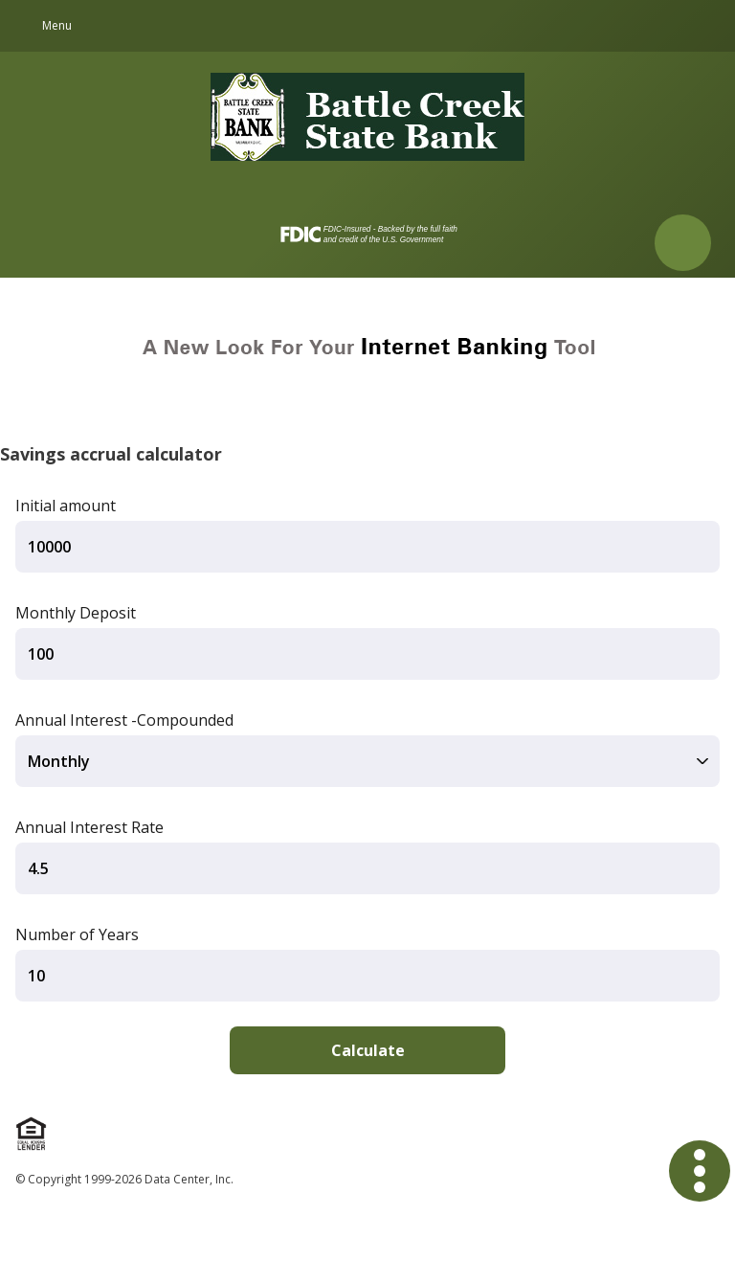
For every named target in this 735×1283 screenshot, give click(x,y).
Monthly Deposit (75, 612)
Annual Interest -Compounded (124, 720)
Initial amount (65, 505)
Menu (57, 25)
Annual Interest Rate (89, 827)
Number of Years (77, 934)
